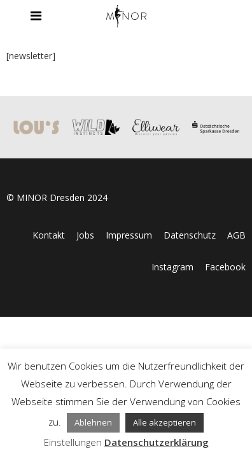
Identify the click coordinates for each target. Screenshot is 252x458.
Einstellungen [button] (73, 442)
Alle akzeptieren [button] (164, 422)
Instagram (172, 267)
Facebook (225, 267)
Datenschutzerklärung (156, 442)
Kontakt (48, 235)
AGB (236, 235)
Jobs (85, 235)
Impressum (129, 235)
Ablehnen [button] (93, 422)
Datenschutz (190, 235)
